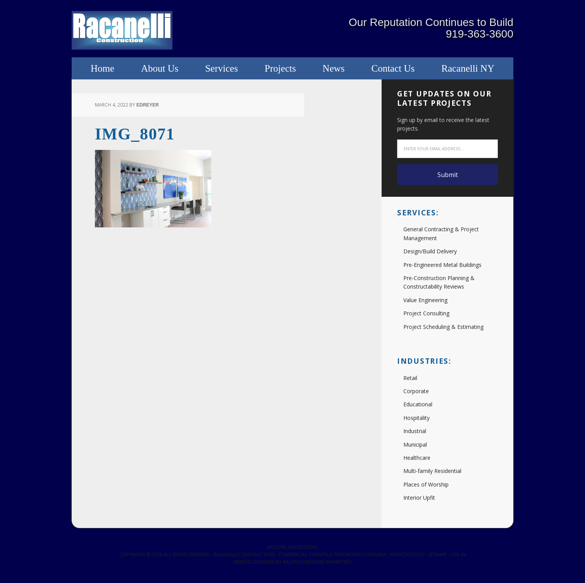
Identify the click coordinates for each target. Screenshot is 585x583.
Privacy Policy (407, 556)
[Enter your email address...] (447, 150)
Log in (458, 556)
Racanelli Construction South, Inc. (122, 31)
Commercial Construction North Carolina (332, 556)
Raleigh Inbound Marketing (317, 564)
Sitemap (437, 556)
